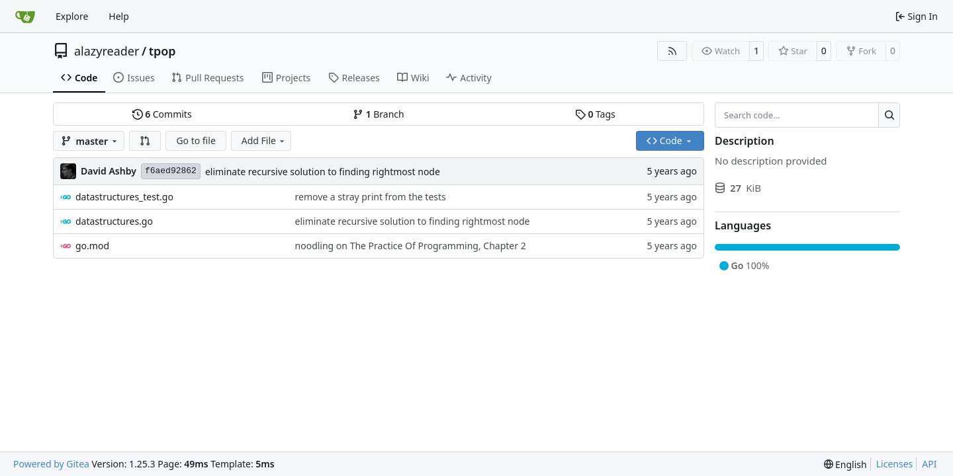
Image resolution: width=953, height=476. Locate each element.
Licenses (894, 463)
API (929, 463)
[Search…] (889, 115)
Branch (378, 114)
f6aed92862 (171, 171)
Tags (595, 114)
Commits (162, 114)
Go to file (195, 140)
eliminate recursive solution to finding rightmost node (322, 171)
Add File (264, 140)
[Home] (25, 16)
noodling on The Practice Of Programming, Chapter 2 (410, 245)
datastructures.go (114, 221)
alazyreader (106, 51)
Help (119, 16)
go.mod (92, 245)
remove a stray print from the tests (370, 196)
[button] (145, 141)
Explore (72, 16)
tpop (162, 51)
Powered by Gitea (51, 463)
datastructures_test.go (124, 196)
